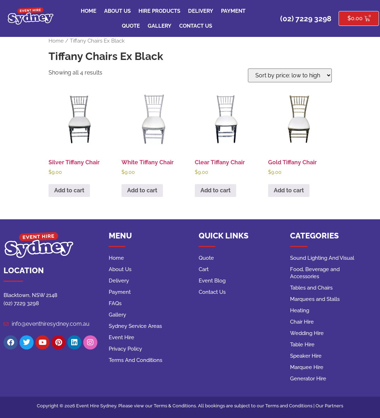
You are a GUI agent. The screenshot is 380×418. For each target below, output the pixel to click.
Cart (204, 269)
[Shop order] (290, 75)
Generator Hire (308, 378)
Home (88, 11)
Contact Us (195, 26)
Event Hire (121, 337)
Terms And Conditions (135, 360)
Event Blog (212, 280)
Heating (299, 310)
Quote (131, 26)
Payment (233, 11)
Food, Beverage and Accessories (315, 273)
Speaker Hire (306, 356)
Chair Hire (302, 322)
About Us (117, 11)
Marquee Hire (306, 367)
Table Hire (302, 344)
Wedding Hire (307, 333)
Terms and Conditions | (290, 405)
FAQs (115, 303)
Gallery (159, 26)
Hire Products (159, 11)
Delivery (200, 11)
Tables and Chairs (311, 288)
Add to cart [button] (69, 190)
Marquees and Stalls (315, 299)
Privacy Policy (125, 349)
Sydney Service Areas (135, 326)
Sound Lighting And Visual (322, 258)
